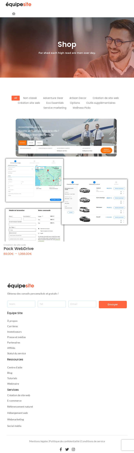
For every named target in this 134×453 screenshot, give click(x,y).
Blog (9, 372)
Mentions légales (38, 441)
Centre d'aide (14, 367)
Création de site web (15, 244)
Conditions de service (93, 441)
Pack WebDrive (19, 249)
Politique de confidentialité (64, 441)
